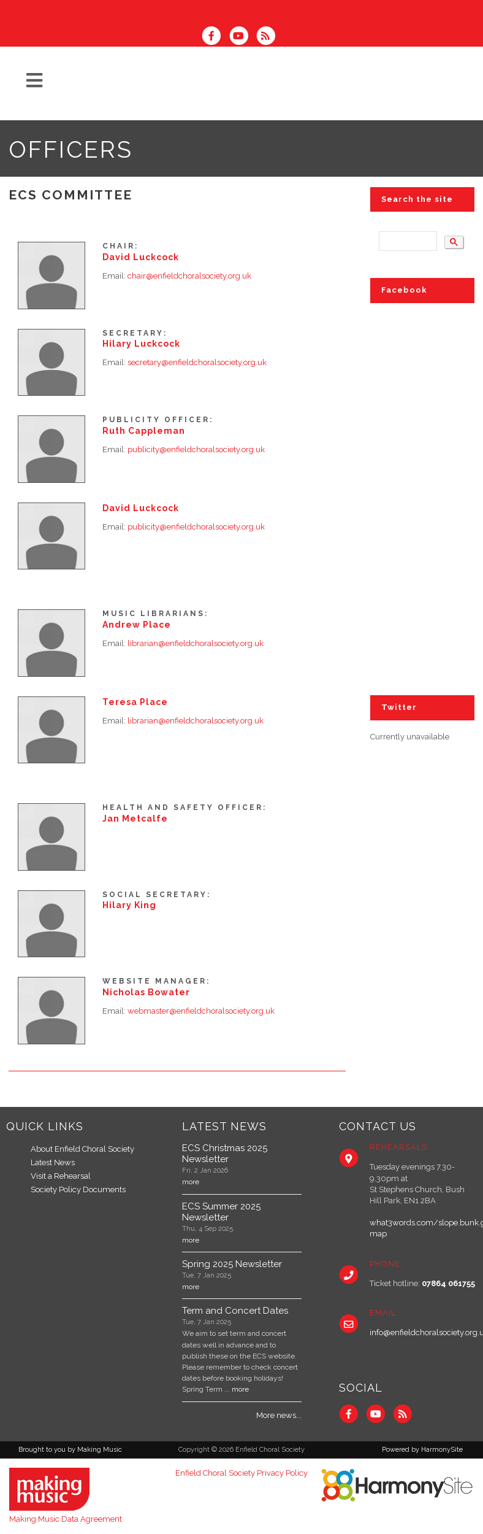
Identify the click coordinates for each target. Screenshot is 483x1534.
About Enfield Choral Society (82, 1149)
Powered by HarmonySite (422, 1450)
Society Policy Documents (78, 1189)
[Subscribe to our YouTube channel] (242, 37)
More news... (279, 1415)
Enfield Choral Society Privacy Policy (241, 1473)
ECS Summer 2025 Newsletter (221, 1212)
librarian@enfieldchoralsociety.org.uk (195, 643)
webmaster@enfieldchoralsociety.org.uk (201, 1011)
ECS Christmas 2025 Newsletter (224, 1154)
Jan (135, 818)
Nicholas (146, 992)
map (378, 1233)
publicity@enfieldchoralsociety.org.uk (196, 449)
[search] (406, 241)
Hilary (141, 344)
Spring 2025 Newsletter (232, 1264)
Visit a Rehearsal (61, 1176)
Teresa (135, 702)
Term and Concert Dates (235, 1310)
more (190, 1181)
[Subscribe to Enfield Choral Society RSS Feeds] (268, 37)
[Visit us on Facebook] (215, 37)
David (140, 257)
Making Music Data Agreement (65, 1519)
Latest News (53, 1162)
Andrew (136, 625)
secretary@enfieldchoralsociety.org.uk (197, 362)
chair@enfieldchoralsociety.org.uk (189, 275)
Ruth (143, 431)
